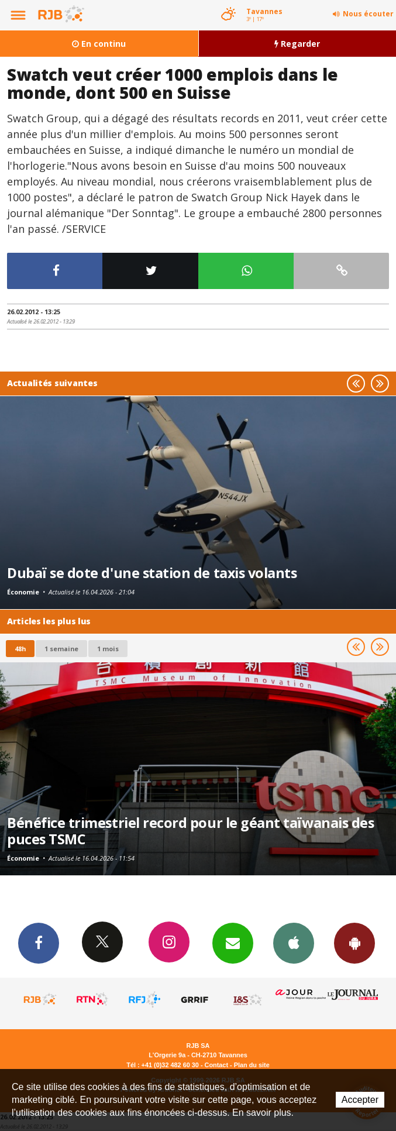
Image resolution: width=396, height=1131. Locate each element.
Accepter (360, 1100)
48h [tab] (20, 648)
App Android (354, 942)
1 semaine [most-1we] (61, 648)
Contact (216, 1064)
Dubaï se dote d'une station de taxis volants (152, 572)
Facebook (38, 942)
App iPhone (293, 942)
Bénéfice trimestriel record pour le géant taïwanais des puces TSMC (190, 830)
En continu (99, 43)
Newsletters (232, 942)
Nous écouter (368, 14)
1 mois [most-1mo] (108, 648)
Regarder (297, 43)
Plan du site (252, 1064)
